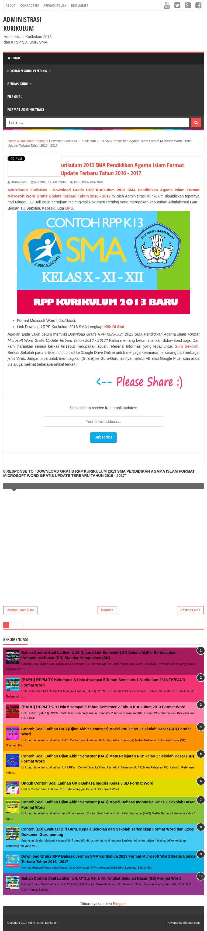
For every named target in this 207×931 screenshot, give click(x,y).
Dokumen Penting (89, 182)
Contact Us (29, 5)
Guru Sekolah (186, 346)
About (11, 5)
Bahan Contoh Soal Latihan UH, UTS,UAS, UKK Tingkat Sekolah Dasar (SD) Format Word (101, 878)
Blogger (119, 903)
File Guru (15, 96)
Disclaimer (79, 5)
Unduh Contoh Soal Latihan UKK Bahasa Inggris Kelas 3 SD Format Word (87, 783)
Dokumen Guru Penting (27, 70)
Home (14, 57)
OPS (69, 208)
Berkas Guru (17, 83)
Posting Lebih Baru (20, 610)
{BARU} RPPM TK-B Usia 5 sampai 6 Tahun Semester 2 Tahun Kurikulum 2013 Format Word (103, 707)
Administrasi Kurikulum (22, 24)
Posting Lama (190, 610)
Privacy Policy (54, 5)
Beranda (107, 610)
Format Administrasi (25, 109)
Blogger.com (191, 922)
